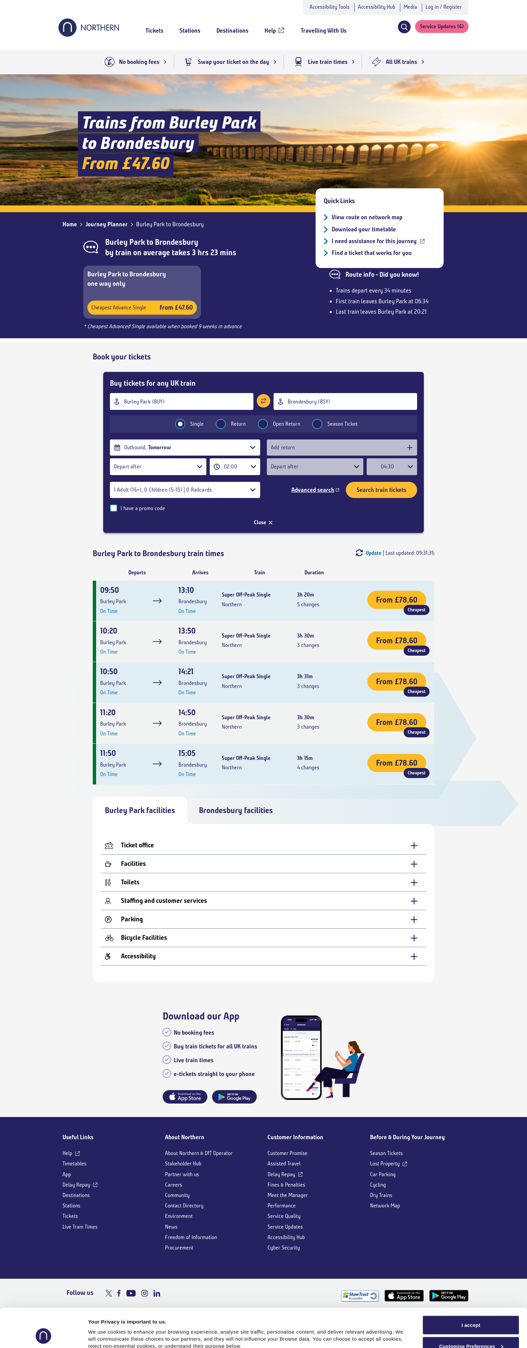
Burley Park (125, 242)
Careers (173, 1185)
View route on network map (367, 217)
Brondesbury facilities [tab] (236, 810)
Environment (179, 1216)
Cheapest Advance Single (142, 307)
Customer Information (295, 1137)
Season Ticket (330, 424)
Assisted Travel (284, 1163)
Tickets (70, 1216)
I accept (470, 1289)
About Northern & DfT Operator (199, 1153)
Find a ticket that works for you (372, 253)
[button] (404, 27)
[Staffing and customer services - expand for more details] (263, 901)
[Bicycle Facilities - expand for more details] (263, 938)
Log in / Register (443, 7)
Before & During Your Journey (407, 1137)
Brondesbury (176, 242)
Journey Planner (106, 224)
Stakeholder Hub (183, 1163)
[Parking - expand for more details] (263, 919)
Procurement (179, 1247)
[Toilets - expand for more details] (263, 882)
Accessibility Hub (376, 7)
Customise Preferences (471, 1310)
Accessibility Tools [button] (330, 7)
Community (177, 1195)
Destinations (76, 1195)
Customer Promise (288, 1153)
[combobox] (181, 401)
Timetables (74, 1163)
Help (67, 1153)
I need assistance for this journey (374, 241)
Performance (282, 1205)
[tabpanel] (263, 903)
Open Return (274, 424)
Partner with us (182, 1174)
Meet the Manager (288, 1195)
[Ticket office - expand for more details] (263, 845)
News (171, 1227)
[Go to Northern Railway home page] (88, 34)
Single (185, 424)
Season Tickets (386, 1153)
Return (226, 424)
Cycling (378, 1185)
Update (373, 553)
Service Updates (285, 1227)
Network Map (385, 1205)
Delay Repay (76, 1185)
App (67, 1174)
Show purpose (105, 1328)
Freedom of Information (191, 1237)
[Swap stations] (263, 401)
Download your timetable (364, 229)
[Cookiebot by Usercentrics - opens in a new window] (43, 1335)
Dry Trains (381, 1195)
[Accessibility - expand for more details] (263, 956)
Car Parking (383, 1174)
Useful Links (78, 1137)
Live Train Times (80, 1227)
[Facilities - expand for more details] (263, 864)
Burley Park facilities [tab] (140, 810)
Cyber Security (284, 1247)
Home (70, 224)
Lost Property (385, 1163)
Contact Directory (184, 1205)
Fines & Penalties (286, 1185)
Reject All (470, 1331)
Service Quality (284, 1216)
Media (410, 7)
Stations (71, 1205)
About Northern (184, 1137)
